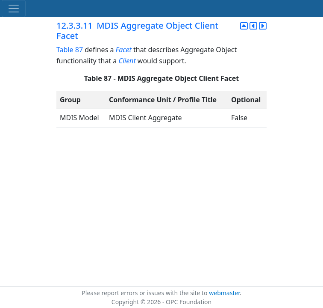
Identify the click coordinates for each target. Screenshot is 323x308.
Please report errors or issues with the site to (145, 293)
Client (126, 60)
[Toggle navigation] (14, 8)
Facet (124, 49)
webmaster (224, 293)
